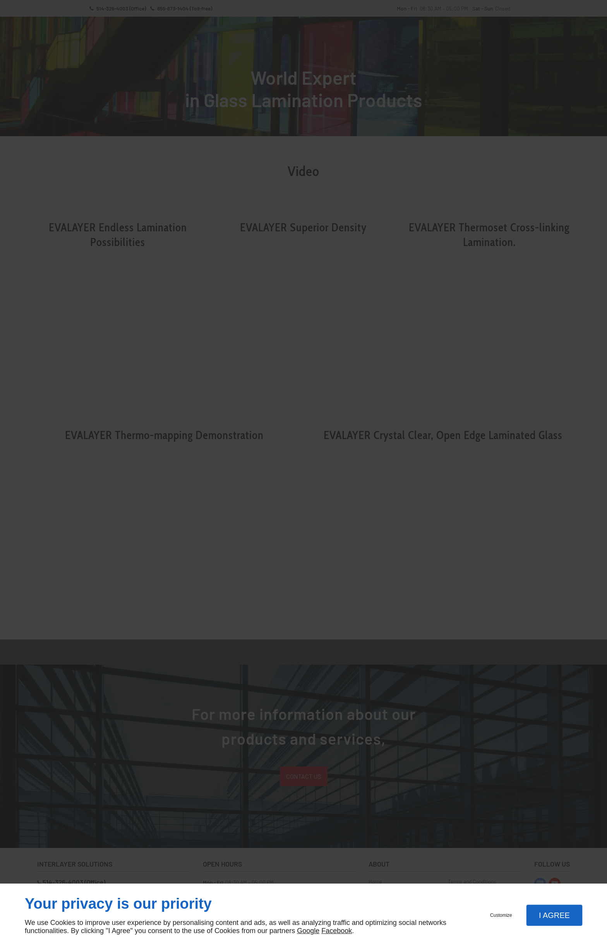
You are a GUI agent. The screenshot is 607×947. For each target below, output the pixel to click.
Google (308, 931)
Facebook (336, 931)
